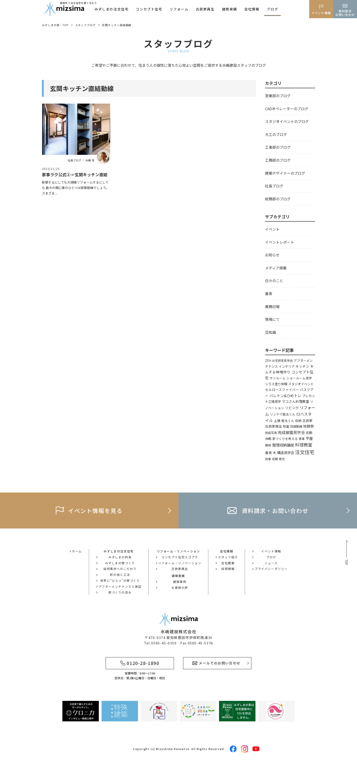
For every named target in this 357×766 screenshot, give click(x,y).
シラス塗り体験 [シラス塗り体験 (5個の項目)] (276, 383)
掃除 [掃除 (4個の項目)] (268, 445)
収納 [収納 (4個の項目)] (298, 420)
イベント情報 (271, 551)
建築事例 (179, 582)
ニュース (271, 563)
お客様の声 (179, 587)
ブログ (272, 9)
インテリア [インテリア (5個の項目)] (287, 366)
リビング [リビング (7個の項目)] (292, 407)
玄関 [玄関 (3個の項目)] (275, 459)
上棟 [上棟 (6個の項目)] (277, 420)
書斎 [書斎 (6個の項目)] (268, 452)
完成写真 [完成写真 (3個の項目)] (271, 433)
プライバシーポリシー (271, 569)
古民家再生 (205, 9)
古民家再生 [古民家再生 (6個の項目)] (273, 426)
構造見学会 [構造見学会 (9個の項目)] (285, 452)
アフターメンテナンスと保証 (120, 586)
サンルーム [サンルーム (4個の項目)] (278, 378)
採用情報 (228, 569)
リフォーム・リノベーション (179, 563)
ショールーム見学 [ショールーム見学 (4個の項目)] (299, 378)
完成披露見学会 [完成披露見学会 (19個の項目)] (291, 432)
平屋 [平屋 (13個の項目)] (309, 438)
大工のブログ (276, 134)
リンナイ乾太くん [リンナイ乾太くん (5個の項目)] (282, 414)
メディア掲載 (276, 268)
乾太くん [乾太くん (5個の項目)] (287, 420)
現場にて (272, 319)
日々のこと (274, 280)
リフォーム (179, 9)
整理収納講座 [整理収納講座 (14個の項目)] (283, 445)
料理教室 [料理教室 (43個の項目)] (303, 445)
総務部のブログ (278, 199)
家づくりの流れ (120, 592)
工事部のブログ (278, 147)
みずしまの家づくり (120, 563)
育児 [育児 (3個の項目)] (282, 459)
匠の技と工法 (120, 574)
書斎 (268, 293)
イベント (272, 229)
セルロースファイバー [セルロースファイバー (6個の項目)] (282, 389)
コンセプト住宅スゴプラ (179, 557)
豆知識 (270, 332)
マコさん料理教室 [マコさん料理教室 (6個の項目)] (295, 401)
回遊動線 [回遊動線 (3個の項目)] (296, 426)
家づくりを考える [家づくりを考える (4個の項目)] (285, 438)
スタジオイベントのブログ (287, 121)
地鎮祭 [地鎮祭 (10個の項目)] (308, 426)
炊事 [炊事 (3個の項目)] (268, 459)
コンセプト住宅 (149, 9)
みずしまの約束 (120, 557)
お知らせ (272, 255)
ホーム (77, 551)
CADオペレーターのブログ (286, 108)
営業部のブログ (278, 95)
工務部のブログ (278, 160)
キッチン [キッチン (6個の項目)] (302, 366)
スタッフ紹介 (228, 557)
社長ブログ (274, 186)
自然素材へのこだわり (120, 569)
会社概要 (228, 563)
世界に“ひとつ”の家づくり (120, 580)
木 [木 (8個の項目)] (274, 452)
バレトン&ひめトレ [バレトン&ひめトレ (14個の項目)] (285, 395)
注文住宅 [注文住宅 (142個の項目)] (304, 451)
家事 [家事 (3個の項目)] (302, 439)
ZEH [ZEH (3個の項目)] (268, 360)
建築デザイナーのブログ (285, 173)
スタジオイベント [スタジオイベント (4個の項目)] (301, 384)
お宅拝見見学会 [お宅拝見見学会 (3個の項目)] (282, 360)
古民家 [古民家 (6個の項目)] (307, 420)
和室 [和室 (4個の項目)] (286, 426)
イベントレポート (279, 242)
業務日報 (272, 306)
